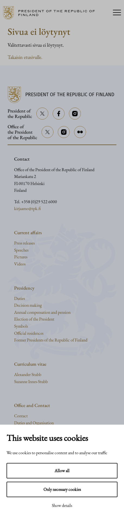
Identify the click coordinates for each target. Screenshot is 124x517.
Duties (19, 298)
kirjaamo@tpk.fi (27, 208)
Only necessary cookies (62, 489)
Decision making (28, 305)
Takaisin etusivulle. (25, 57)
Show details (62, 505)
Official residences (28, 333)
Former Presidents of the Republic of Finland (50, 340)
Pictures (20, 257)
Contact (21, 416)
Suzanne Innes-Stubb (31, 381)
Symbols (21, 326)
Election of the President (34, 319)
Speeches (21, 250)
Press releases (24, 243)
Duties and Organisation (34, 423)
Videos (20, 264)
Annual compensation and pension (42, 312)
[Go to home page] (55, 13)
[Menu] (117, 13)
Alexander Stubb (27, 374)
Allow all (62, 471)
